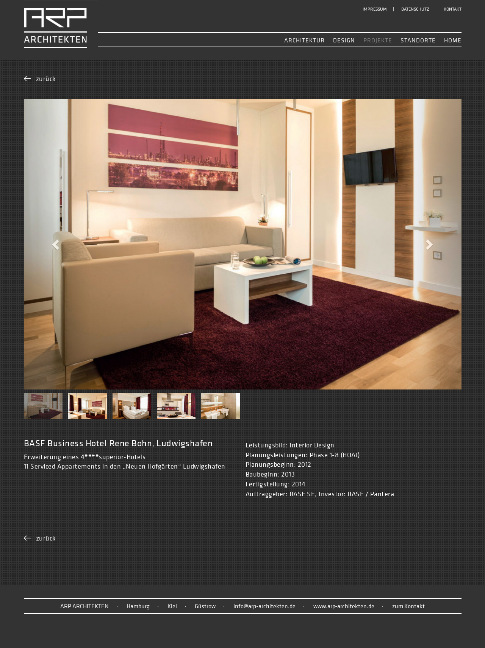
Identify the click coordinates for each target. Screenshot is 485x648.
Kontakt (453, 9)
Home (453, 40)
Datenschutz (415, 9)
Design (344, 40)
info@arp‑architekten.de (264, 606)
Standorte (418, 40)
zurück (46, 78)
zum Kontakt (408, 606)
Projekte (377, 40)
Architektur (304, 40)
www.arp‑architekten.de (343, 606)
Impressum (375, 9)
